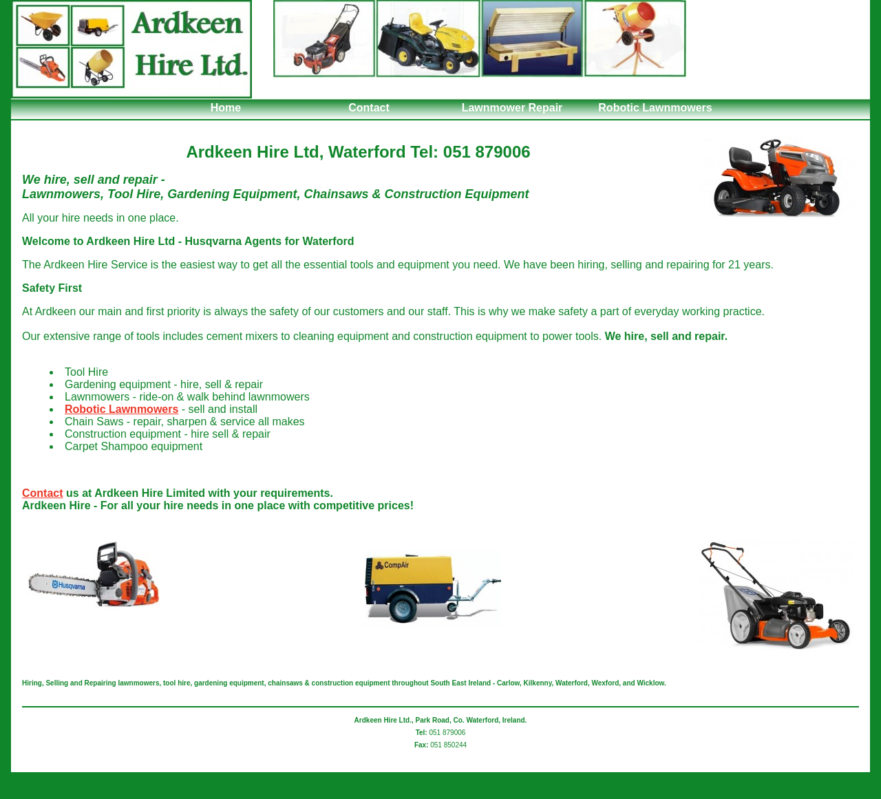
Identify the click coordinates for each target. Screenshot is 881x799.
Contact (369, 108)
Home (226, 108)
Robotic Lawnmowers (655, 108)
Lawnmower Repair (512, 108)
